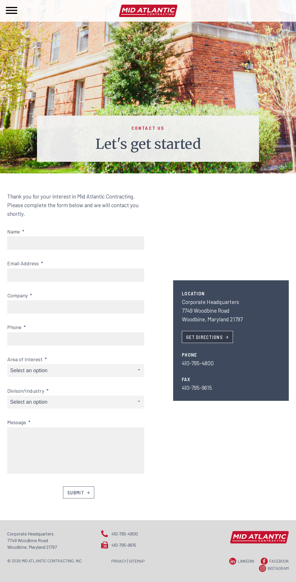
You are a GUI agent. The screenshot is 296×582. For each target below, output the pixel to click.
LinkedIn (246, 561)
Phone (16, 327)
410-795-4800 (124, 533)
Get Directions (204, 337)
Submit (75, 492)
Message (18, 422)
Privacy (118, 561)
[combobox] (75, 370)
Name (15, 231)
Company (19, 295)
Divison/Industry (28, 391)
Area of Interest (27, 359)
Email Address (25, 263)
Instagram (278, 568)
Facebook (279, 561)
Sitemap (137, 561)
